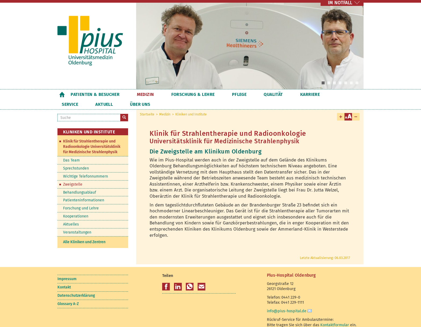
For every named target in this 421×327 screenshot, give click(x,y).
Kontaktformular (334, 315)
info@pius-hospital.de (286, 301)
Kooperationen (75, 206)
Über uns (347, 94)
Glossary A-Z (68, 294)
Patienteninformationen (83, 190)
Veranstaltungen (77, 222)
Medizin (137, 94)
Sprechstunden (76, 158)
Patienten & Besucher (95, 94)
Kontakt (64, 277)
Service (294, 94)
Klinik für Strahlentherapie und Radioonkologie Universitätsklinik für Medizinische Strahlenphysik (91, 136)
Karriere (267, 94)
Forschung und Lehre (81, 198)
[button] (166, 277)
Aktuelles (71, 214)
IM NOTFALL (340, 3)
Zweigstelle (72, 174)
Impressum (67, 269)
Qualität (239, 94)
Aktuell (319, 94)
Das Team (71, 150)
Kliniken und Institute (191, 104)
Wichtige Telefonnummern (85, 166)
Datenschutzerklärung (76, 285)
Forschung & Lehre (176, 94)
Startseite (61, 94)
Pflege (213, 94)
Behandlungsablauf (79, 182)
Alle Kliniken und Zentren (84, 232)
